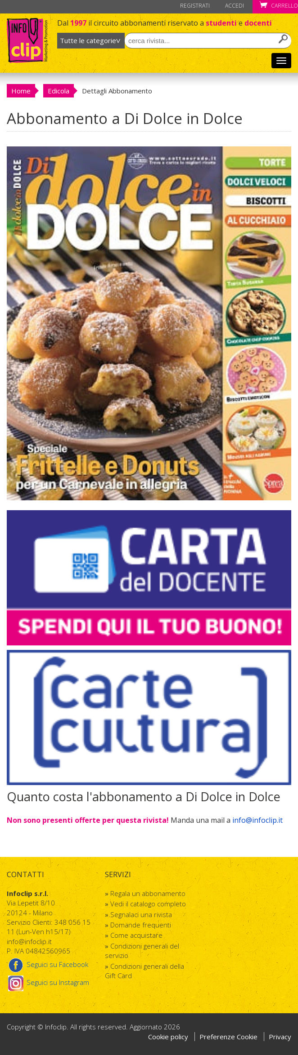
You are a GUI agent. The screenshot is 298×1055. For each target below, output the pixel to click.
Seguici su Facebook (47, 964)
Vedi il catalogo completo (148, 903)
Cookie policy (168, 1036)
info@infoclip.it (257, 820)
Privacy (280, 1036)
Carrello (278, 5)
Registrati (195, 5)
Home (21, 90)
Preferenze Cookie (229, 1036)
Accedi (234, 5)
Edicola (58, 90)
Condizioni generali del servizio (142, 950)
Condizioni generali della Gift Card (144, 971)
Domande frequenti (140, 924)
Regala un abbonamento (147, 893)
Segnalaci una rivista (141, 914)
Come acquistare (136, 935)
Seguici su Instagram (48, 982)
